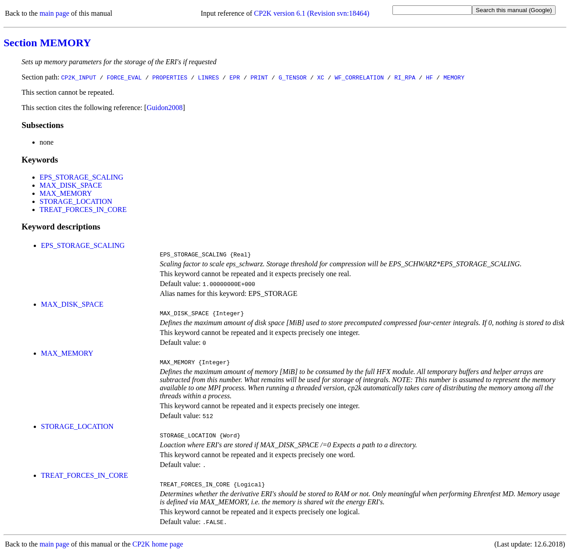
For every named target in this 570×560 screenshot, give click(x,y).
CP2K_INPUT (78, 77)
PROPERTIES (169, 77)
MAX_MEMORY (66, 193)
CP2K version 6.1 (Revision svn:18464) (311, 13)
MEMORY (453, 77)
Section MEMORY (47, 43)
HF (429, 77)
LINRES (208, 77)
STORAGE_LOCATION (76, 201)
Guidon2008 (165, 107)
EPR (234, 77)
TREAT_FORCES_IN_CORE (83, 209)
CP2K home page (158, 551)
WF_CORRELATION (359, 77)
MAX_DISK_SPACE (71, 185)
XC (321, 77)
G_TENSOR (293, 77)
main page (54, 13)
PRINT (259, 77)
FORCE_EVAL (124, 77)
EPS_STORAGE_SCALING (81, 177)
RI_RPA (404, 77)
